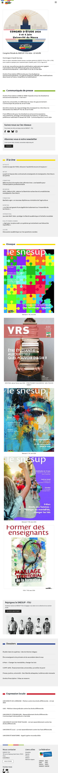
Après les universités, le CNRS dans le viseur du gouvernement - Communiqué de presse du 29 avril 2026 (25, 103)
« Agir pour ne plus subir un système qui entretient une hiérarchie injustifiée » (26, 224)
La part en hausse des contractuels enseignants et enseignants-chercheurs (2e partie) (28, 175)
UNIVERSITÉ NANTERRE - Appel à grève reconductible (22, 736)
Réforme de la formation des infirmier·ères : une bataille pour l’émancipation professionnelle (24, 184)
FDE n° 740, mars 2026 (29, 590)
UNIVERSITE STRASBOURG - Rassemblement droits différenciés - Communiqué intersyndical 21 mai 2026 (25, 715)
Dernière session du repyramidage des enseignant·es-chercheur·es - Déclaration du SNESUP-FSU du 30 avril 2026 (26, 109)
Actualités (28, 752)
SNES (46, 762)
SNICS (46, 764)
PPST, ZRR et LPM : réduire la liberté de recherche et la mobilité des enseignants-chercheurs (26, 192)
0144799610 (6, 757)
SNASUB (41, 760)
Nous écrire (8, 761)
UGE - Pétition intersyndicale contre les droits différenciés (23, 709)
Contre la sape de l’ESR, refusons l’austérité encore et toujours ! (25, 167)
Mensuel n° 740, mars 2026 (29, 522)
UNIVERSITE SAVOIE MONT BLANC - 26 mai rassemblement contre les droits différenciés (27, 723)
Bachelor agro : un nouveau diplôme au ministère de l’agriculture (25, 200)
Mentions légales (30, 759)
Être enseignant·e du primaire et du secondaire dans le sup (23, 657)
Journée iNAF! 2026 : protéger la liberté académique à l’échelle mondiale (28, 216)
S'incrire (8, 146)
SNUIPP (41, 764)
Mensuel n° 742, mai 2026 (29, 314)
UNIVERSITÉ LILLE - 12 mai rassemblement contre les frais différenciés (27, 730)
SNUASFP (41, 766)
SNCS (46, 760)
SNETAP (47, 766)
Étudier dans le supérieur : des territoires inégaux (20, 652)
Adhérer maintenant (13, 611)
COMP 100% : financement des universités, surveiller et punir (24, 668)
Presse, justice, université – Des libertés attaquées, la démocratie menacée (29, 673)
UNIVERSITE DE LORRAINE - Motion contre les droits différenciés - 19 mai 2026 (28, 702)
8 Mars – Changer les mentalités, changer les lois (19, 663)
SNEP (40, 762)
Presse (27, 756)
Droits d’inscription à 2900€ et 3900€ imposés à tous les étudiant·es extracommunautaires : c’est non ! (26, 97)
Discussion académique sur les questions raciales (20, 232)
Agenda (27, 754)
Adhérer (27, 757)
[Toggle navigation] (55, 2)
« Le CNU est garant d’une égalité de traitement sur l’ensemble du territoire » (26, 208)
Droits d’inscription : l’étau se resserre (16, 678)
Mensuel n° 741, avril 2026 (29, 453)
